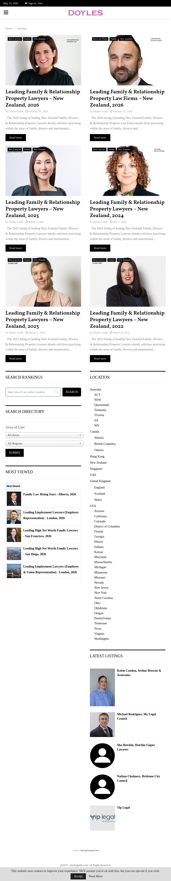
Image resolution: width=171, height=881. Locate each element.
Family (27, 39)
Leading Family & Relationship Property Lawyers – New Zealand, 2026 (42, 98)
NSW (97, 400)
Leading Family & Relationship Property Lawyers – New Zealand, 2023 (42, 320)
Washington (101, 638)
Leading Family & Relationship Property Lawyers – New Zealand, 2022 (127, 320)
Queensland (101, 405)
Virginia (99, 633)
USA (93, 506)
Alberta (99, 437)
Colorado (100, 521)
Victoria (99, 415)
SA (96, 420)
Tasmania (100, 410)
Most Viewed (13, 486)
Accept (78, 876)
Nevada (99, 582)
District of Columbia (107, 526)
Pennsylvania (102, 618)
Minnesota (100, 572)
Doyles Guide (16, 111)
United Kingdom (100, 481)
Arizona (99, 511)
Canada (94, 431)
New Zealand (39, 39)
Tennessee (100, 623)
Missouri (99, 577)
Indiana (99, 547)
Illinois (98, 541)
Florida (98, 531)
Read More (96, 876)
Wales (98, 499)
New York (100, 592)
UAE (93, 475)
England (99, 487)
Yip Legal (123, 807)
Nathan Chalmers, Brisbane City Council (138, 778)
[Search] (33, 392)
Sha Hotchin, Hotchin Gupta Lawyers (136, 747)
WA (96, 425)
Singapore (96, 468)
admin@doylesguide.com (90, 851)
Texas (97, 628)
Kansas (98, 552)
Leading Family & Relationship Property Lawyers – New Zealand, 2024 (127, 209)
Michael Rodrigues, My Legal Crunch (136, 716)
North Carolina (103, 598)
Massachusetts (103, 562)
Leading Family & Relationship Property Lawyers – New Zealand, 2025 (42, 209)
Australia (95, 389)
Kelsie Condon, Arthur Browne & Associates (139, 673)
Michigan (100, 567)
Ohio (97, 603)
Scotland (99, 493)
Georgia (99, 536)
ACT (97, 394)
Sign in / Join (33, 3)
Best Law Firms (100, 39)
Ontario (99, 450)
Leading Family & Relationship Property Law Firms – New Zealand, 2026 (127, 98)
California (100, 516)
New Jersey (101, 587)
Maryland (100, 557)
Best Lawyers (15, 39)
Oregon (99, 613)
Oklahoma (100, 608)
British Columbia (105, 444)
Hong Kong (97, 456)
